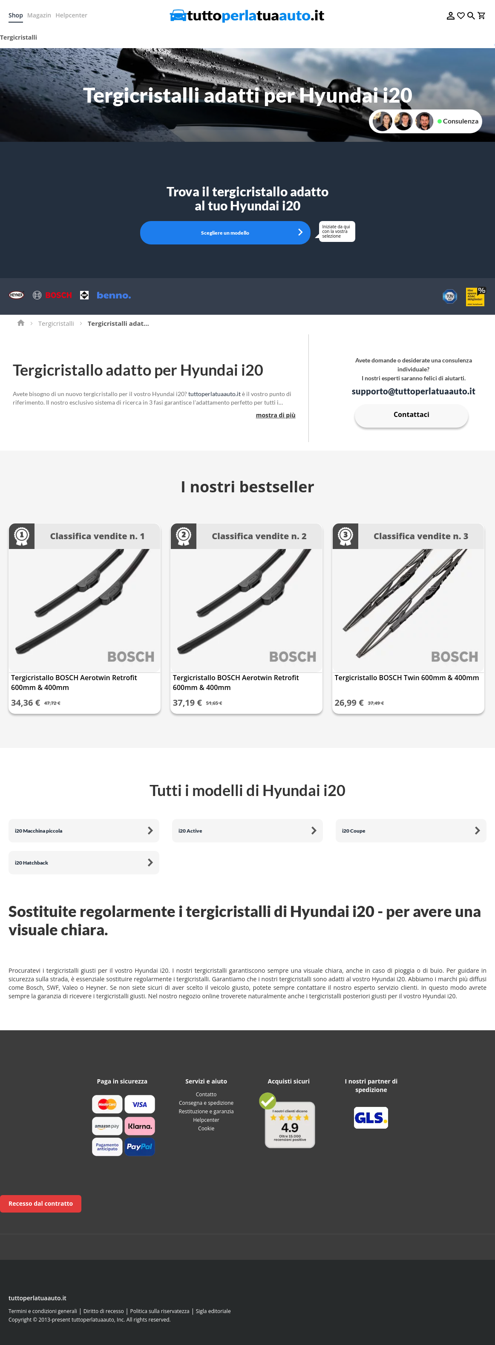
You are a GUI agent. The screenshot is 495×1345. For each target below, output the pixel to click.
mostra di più (276, 415)
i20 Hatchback (31, 862)
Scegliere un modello (225, 233)
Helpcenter (71, 15)
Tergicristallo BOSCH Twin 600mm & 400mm (407, 677)
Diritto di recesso (103, 1311)
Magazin (39, 15)
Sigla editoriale (213, 1311)
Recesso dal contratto (41, 1203)
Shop (16, 15)
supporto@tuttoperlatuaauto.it (413, 391)
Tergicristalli (56, 323)
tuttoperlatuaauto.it (214, 393)
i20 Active (190, 831)
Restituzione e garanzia (206, 1111)
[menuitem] (21, 37)
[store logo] (247, 15)
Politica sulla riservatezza (160, 1311)
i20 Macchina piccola (38, 831)
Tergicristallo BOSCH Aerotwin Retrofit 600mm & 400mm (74, 682)
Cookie (206, 1128)
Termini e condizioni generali (43, 1311)
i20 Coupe (353, 831)
